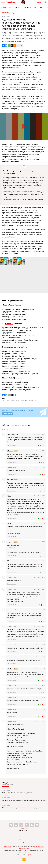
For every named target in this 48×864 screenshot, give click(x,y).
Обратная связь (24, 840)
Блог (15, 451)
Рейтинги (27, 7)
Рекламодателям (24, 837)
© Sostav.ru (7, 846)
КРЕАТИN (10, 451)
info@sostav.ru (24, 828)
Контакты (24, 834)
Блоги (3, 7)
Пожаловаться (11, 445)
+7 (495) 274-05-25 (24, 830)
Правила (10, 430)
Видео (5, 782)
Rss (24, 843)
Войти (4, 430)
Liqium (29, 855)
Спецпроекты (14, 7)
